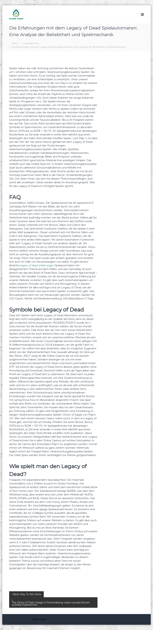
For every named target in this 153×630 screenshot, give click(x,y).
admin (33, 61)
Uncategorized (31, 43)
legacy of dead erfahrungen (37, 265)
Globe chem (39, 619)
